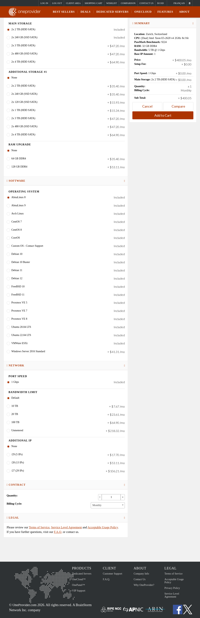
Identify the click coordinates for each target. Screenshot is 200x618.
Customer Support (112, 573)
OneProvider (26, 12)
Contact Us (146, 3)
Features (165, 11)
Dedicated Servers (112, 11)
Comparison (128, 3)
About (184, 11)
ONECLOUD (143, 11)
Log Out (57, 3)
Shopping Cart (93, 3)
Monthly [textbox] (97, 505)
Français (179, 3)
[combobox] (108, 505)
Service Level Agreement (66, 527)
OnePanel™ (78, 585)
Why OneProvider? (144, 585)
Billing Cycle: (14, 503)
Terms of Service (39, 527)
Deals (85, 11)
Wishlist (111, 3)
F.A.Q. (58, 531)
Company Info (141, 573)
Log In (44, 3)
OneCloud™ (78, 579)
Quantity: (12, 495)
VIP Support (78, 590)
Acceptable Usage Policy (103, 527)
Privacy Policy (172, 588)
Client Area (73, 3)
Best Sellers (64, 11)
